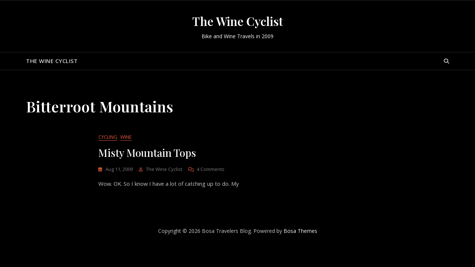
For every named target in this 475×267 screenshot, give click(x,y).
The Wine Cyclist (237, 21)
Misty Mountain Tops (147, 153)
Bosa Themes (300, 231)
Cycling (107, 137)
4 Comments (211, 170)
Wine (126, 137)
